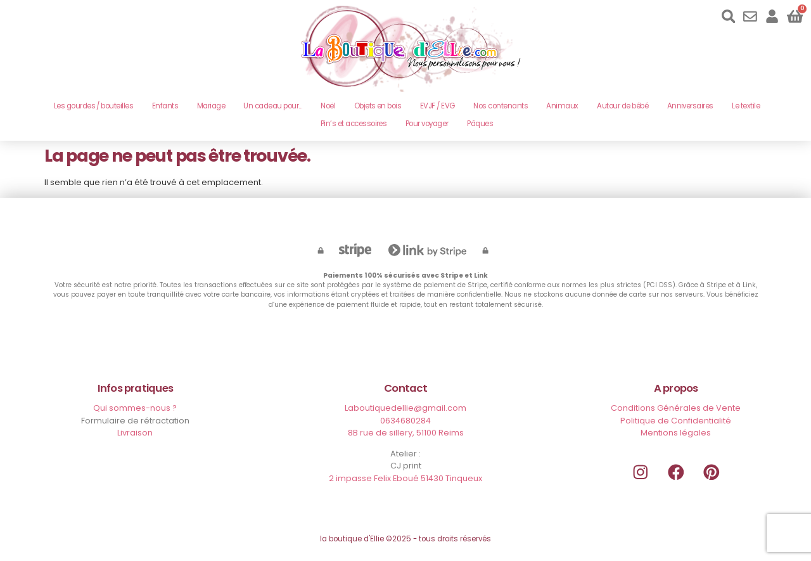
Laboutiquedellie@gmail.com (405, 408)
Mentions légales (676, 432)
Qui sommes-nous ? (135, 408)
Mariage (211, 106)
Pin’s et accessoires (354, 124)
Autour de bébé (622, 106)
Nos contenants (500, 106)
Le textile (746, 106)
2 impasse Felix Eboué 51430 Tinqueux (405, 478)
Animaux (562, 106)
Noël (328, 106)
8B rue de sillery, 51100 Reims (406, 432)
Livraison (135, 432)
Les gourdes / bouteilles (94, 106)
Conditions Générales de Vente (676, 408)
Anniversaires (690, 106)
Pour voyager (427, 124)
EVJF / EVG (437, 106)
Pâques (480, 124)
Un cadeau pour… (272, 106)
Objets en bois (378, 106)
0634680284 (405, 420)
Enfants (165, 106)
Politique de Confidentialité (675, 420)
